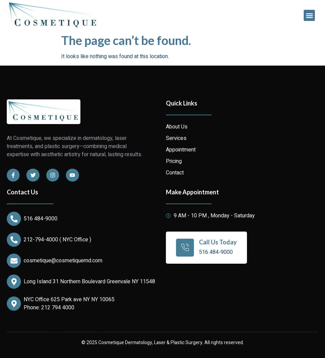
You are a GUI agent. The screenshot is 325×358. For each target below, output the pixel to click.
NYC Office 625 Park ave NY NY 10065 (69, 299)
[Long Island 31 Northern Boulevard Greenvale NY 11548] (14, 282)
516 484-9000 (40, 219)
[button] (309, 15)
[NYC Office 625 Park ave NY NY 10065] (14, 303)
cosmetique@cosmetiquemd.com (63, 261)
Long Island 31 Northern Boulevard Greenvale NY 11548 (89, 282)
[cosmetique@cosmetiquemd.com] (14, 261)
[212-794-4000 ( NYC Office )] (14, 240)
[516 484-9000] (14, 219)
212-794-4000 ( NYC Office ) (57, 240)
